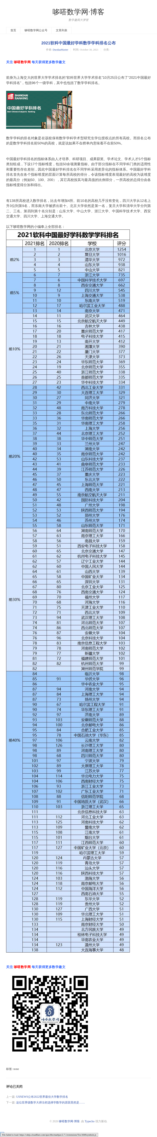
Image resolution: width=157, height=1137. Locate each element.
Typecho (89, 1121)
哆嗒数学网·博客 (78, 12)
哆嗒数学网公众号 (36, 30)
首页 (13, 30)
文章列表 (61, 30)
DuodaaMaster (60, 49)
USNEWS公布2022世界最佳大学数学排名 (42, 1096)
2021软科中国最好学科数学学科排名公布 (78, 43)
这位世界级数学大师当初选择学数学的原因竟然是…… (50, 1102)
